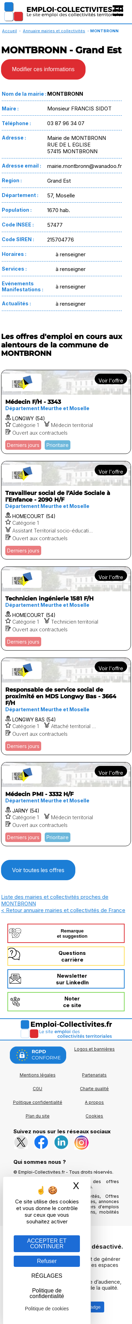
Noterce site (72, 1002)
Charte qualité (94, 1088)
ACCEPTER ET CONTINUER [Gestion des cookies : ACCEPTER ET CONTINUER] (47, 1243)
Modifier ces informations (43, 69)
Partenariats (94, 1075)
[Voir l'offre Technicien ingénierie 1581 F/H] (66, 608)
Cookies (94, 1116)
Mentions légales (38, 1075)
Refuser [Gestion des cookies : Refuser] (47, 1261)
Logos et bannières (94, 1049)
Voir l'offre (111, 380)
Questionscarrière (72, 956)
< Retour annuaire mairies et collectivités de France (63, 910)
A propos (94, 1102)
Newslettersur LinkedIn (72, 979)
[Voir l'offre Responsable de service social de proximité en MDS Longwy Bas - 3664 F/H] (66, 706)
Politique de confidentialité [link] (47, 1293)
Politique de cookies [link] (47, 1308)
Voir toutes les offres (38, 870)
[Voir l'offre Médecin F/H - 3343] (66, 412)
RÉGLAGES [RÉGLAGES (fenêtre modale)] (46, 1276)
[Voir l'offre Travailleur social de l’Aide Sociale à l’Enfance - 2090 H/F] (66, 510)
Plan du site (38, 1116)
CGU (37, 1088)
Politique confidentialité (37, 1102)
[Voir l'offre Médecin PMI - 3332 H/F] (66, 804)
